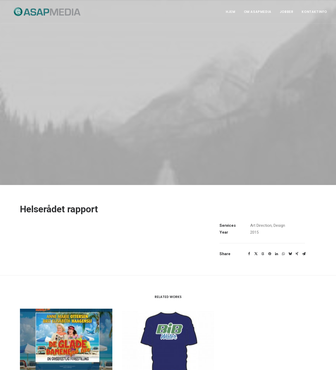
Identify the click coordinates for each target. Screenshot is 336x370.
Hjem (230, 11)
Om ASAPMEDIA (257, 11)
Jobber (286, 11)
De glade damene (66, 362)
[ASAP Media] (42, 11)
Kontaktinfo (314, 11)
